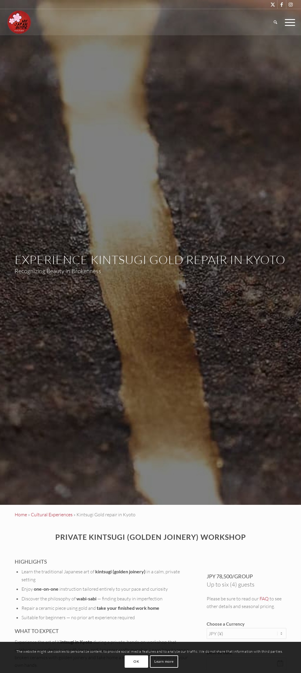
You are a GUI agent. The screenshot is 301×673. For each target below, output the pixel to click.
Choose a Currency (226, 624)
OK (136, 661)
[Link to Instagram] (290, 4)
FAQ (264, 599)
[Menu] (288, 22)
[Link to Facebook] (281, 4)
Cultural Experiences (52, 514)
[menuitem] (275, 22)
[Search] (275, 22)
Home (21, 514)
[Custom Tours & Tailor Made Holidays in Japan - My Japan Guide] (19, 22)
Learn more (164, 661)
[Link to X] (273, 4)
